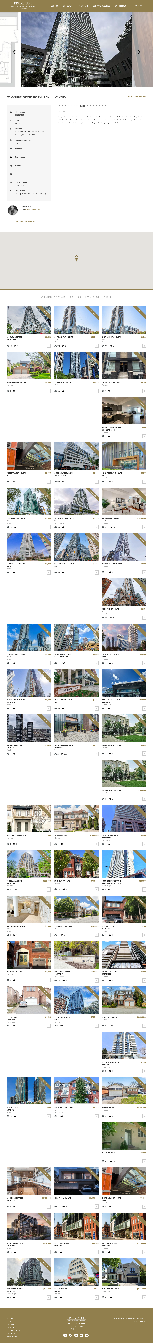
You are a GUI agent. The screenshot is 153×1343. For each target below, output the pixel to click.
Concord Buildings (101, 6)
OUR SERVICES (68, 6)
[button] (76, 259)
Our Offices (120, 6)
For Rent (10, 1324)
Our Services (11, 1327)
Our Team (83, 6)
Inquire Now (138, 6)
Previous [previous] (14, 51)
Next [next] (139, 51)
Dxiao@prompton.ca (32, 209)
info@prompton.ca (76, 1331)
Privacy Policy (12, 1339)
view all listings (137, 97)
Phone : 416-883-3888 (76, 1326)
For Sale (10, 1321)
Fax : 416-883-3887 (77, 1328)
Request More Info (26, 221)
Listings (54, 6)
